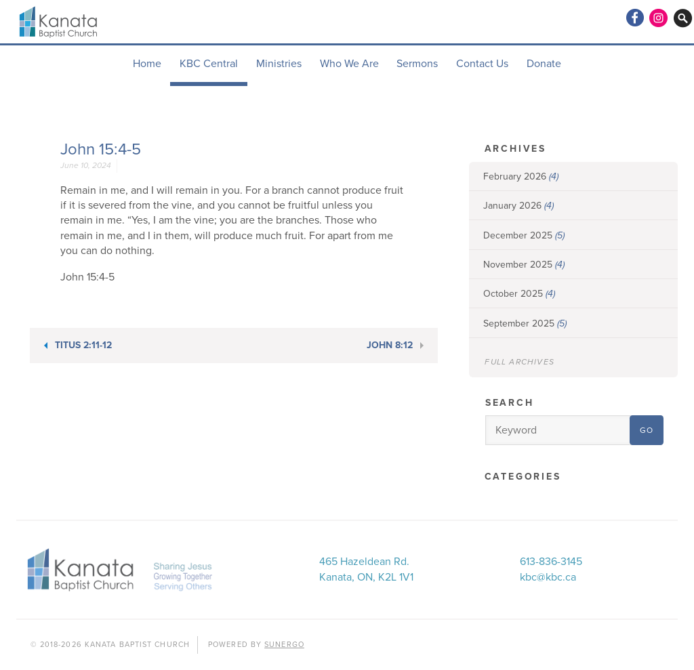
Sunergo (284, 644)
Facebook (634, 17)
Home (147, 63)
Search (509, 403)
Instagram (659, 17)
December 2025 (524, 235)
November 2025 (524, 264)
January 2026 (518, 205)
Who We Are (349, 63)
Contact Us (482, 63)
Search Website (683, 17)
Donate (544, 63)
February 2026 (520, 176)
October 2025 (519, 293)
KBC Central (209, 63)
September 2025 (525, 323)
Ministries (279, 63)
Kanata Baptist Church (60, 21)
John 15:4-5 (100, 149)
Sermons (417, 63)
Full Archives (519, 362)
